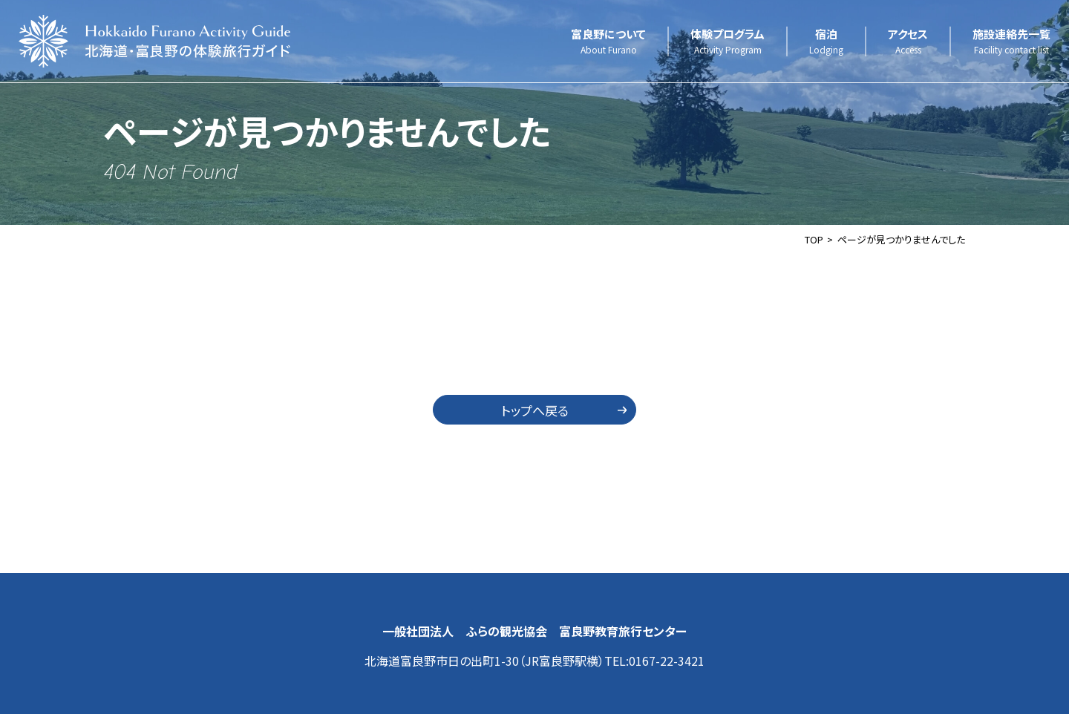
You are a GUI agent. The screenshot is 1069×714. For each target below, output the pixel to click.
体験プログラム (727, 41)
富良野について (608, 41)
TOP (814, 239)
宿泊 (826, 41)
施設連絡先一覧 (1011, 41)
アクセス (908, 41)
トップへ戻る (535, 410)
